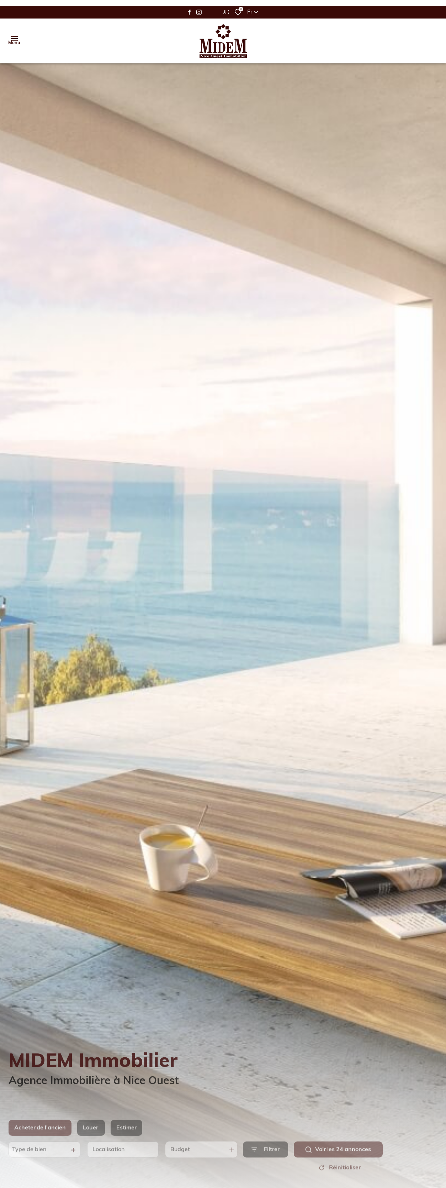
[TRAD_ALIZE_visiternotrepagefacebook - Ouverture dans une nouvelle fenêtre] (189, 12)
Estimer (126, 1136)
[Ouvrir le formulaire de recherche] (265, 1158)
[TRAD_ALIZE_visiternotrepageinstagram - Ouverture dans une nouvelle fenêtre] (199, 12)
